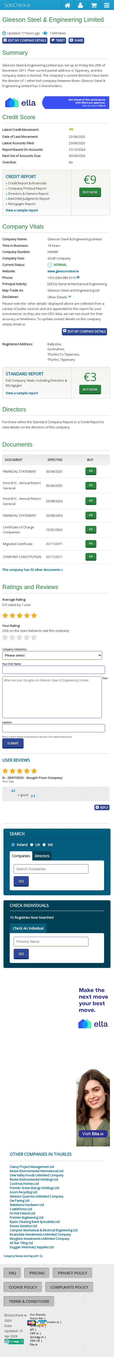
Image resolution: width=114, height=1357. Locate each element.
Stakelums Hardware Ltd (27, 1205)
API (32, 1329)
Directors (42, 856)
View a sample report (22, 210)
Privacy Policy (72, 1272)
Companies (21, 856)
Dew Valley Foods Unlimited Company (36, 1175)
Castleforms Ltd (21, 1209)
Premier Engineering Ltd (26, 1217)
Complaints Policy (69, 1287)
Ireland (22, 844)
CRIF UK (35, 1341)
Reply (104, 807)
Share (78, 40)
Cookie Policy (23, 1287)
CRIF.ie (34, 1333)
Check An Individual (28, 928)
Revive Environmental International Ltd (36, 1171)
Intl (50, 844)
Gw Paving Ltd (19, 1201)
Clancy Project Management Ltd (32, 1167)
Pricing (36, 1272)
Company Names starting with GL (23, 1256)
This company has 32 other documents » (32, 569)
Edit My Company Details (27, 40)
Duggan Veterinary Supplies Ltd (32, 1247)
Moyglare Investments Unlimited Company (39, 1239)
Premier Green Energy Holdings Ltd (34, 1188)
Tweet (60, 40)
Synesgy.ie (37, 1337)
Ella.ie (34, 1344)
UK (37, 844)
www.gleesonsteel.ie (63, 271)
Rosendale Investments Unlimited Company (40, 1234)
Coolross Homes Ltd (24, 1184)
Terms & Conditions (29, 1301)
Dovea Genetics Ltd (23, 1226)
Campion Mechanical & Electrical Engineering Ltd (43, 1230)
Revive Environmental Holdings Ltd (34, 1179)
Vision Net (36, 1318)
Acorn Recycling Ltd (23, 1192)
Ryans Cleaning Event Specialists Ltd (35, 1222)
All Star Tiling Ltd (21, 1243)
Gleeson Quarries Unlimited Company (36, 1196)
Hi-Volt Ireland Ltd (22, 1213)
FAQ (12, 1272)
